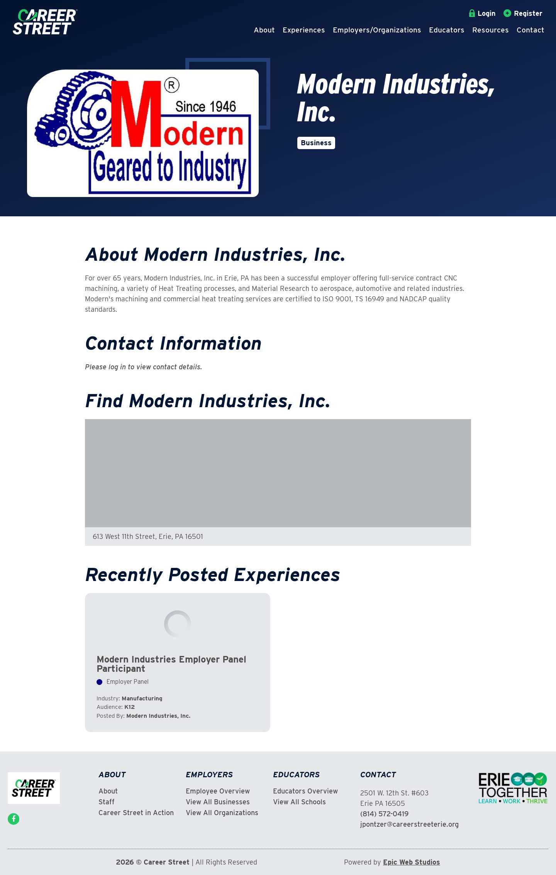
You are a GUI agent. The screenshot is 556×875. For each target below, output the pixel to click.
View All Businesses (218, 802)
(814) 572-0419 (384, 814)
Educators (446, 29)
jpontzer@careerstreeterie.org (409, 824)
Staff (106, 802)
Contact (530, 29)
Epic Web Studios (411, 862)
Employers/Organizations (377, 29)
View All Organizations (222, 812)
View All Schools (299, 802)
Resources (490, 29)
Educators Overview (305, 791)
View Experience (177, 662)
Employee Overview (218, 791)
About (264, 29)
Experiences (304, 29)
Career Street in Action (136, 812)
